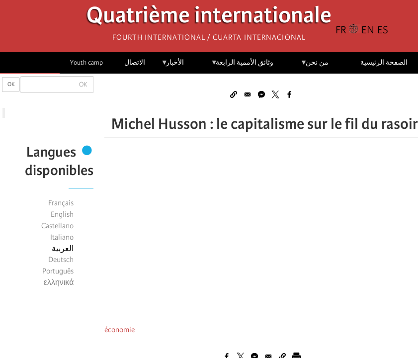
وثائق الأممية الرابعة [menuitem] (242, 66)
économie (119, 329)
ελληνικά (59, 282)
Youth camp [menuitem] (86, 62)
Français (61, 202)
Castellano (57, 225)
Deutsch (61, 259)
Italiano (62, 237)
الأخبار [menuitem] (172, 66)
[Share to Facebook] (289, 94)
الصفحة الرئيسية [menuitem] (384, 62)
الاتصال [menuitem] (134, 62)
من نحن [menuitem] (314, 66)
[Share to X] (275, 94)
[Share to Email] (247, 94)
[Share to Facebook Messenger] (261, 94)
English (62, 214)
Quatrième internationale (209, 17)
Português (58, 271)
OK (10, 84)
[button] (234, 94)
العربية (63, 248)
